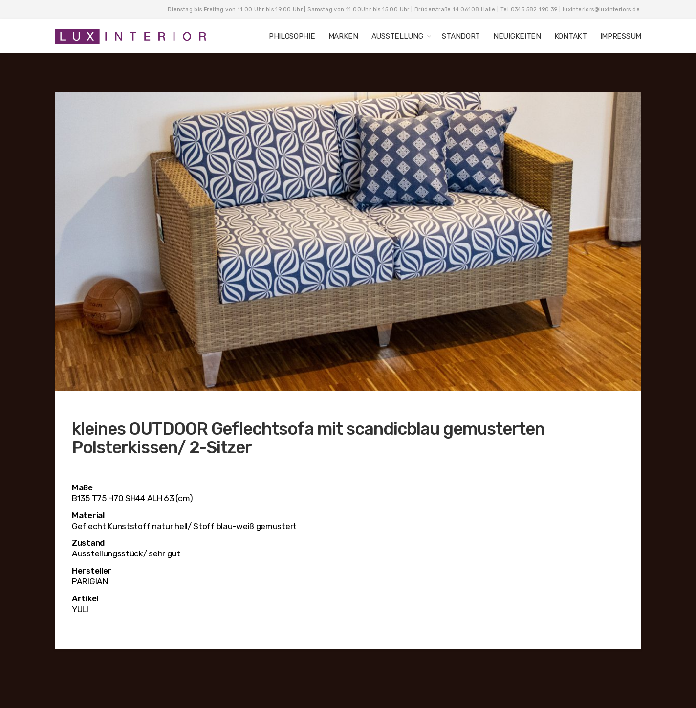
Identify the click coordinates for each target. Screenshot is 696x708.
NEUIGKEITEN (517, 36)
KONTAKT (570, 36)
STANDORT (461, 36)
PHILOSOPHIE (292, 36)
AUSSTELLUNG (397, 36)
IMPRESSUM (620, 36)
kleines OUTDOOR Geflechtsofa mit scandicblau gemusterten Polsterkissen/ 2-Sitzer (308, 438)
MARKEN (343, 36)
